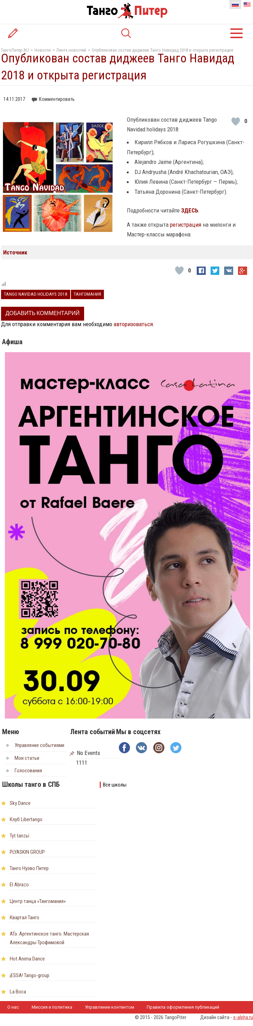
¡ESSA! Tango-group (29, 975)
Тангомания (87, 294)
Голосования (28, 770)
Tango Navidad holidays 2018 (35, 294)
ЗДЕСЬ (189, 210)
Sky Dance (20, 803)
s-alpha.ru (243, 1017)
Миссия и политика (52, 1007)
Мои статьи (27, 758)
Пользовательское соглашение (41, 1019)
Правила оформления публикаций (183, 1007)
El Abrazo (19, 884)
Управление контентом (109, 1007)
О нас (13, 1007)
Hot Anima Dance (27, 959)
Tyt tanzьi (19, 836)
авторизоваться (133, 324)
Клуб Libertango (26, 819)
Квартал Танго (24, 917)
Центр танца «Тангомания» (38, 901)
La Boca (18, 992)
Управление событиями (39, 745)
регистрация (186, 224)
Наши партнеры (105, 1019)
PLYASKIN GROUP (27, 852)
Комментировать (57, 99)
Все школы (114, 785)
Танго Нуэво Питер (29, 868)
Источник (15, 252)
